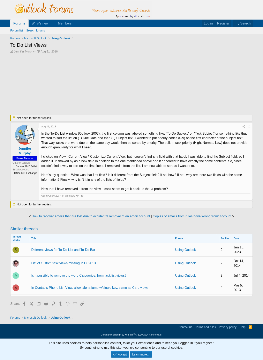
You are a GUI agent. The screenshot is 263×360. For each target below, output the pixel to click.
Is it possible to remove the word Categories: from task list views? (78, 275)
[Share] (243, 126)
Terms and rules (205, 327)
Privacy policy (227, 327)
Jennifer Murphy (24, 51)
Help (243, 327)
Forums (19, 23)
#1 (249, 126)
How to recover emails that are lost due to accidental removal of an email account (91, 216)
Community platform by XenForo (131, 334)
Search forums (35, 30)
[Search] (243, 23)
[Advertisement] (110, 84)
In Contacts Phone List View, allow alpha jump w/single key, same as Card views (89, 287)
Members (65, 23)
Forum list (16, 30)
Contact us (185, 327)
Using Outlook (185, 250)
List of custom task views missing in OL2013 (63, 263)
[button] (52, 23)
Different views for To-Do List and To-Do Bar (63, 250)
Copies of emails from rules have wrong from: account (192, 216)
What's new (40, 23)
